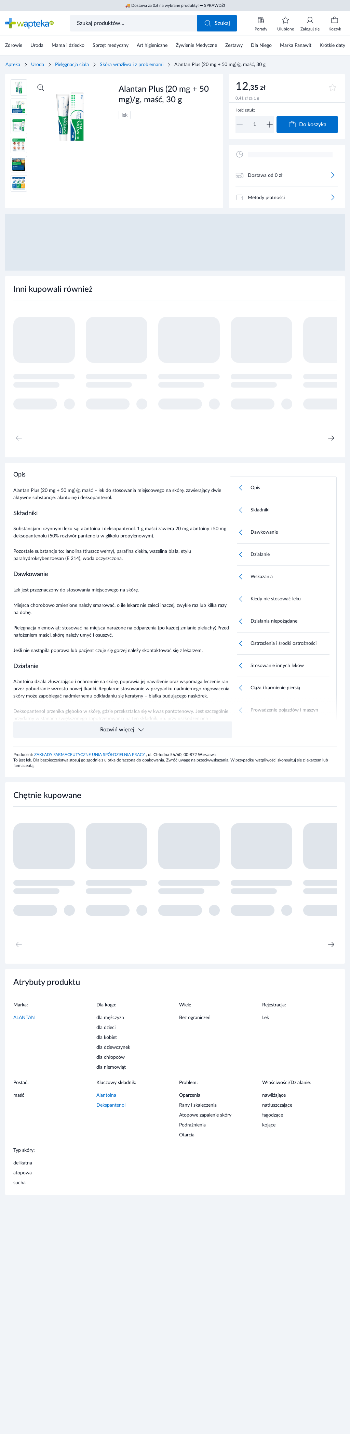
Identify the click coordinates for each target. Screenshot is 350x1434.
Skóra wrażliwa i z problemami (131, 64)
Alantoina (106, 1095)
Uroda (37, 64)
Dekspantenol (110, 1105)
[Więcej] (332, 175)
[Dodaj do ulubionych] (332, 87)
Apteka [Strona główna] (12, 64)
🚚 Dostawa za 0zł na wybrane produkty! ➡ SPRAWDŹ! (175, 5)
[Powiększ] (40, 87)
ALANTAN (24, 1017)
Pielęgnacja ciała (72, 64)
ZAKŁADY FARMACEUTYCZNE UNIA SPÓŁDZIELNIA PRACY (90, 755)
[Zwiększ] (270, 124)
